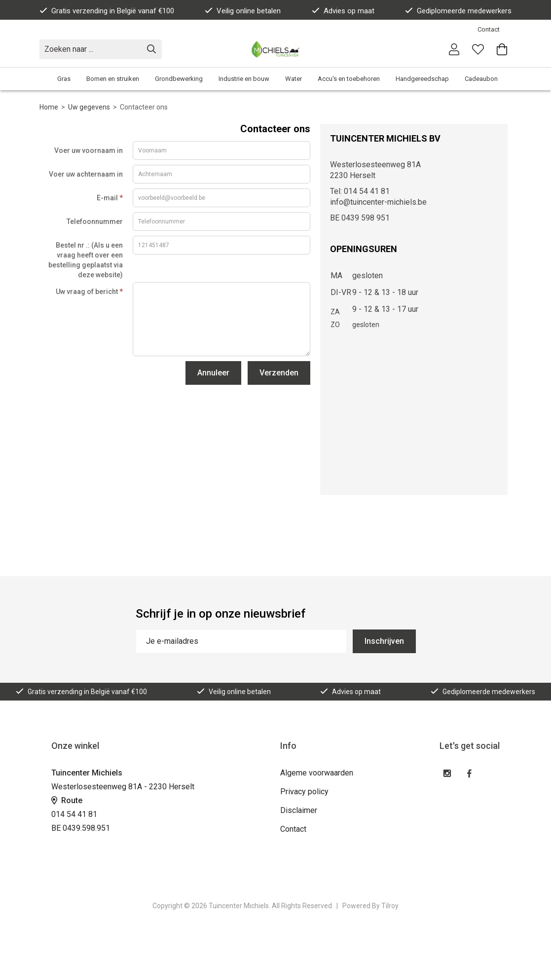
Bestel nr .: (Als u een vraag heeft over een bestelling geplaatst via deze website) (85, 260)
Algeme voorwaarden (316, 772)
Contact (489, 29)
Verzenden (278, 372)
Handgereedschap (422, 78)
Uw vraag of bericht (89, 291)
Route (66, 800)
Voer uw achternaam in (86, 174)
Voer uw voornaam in (88, 150)
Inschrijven (384, 641)
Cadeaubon (481, 78)
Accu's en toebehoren (349, 78)
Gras (64, 78)
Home (48, 107)
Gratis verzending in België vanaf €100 (106, 10)
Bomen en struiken (112, 78)
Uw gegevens (89, 107)
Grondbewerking (179, 78)
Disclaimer (298, 810)
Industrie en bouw (244, 78)
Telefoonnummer (95, 221)
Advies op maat (343, 10)
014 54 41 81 (74, 814)
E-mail (110, 198)
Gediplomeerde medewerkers (458, 10)
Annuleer (213, 372)
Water (293, 78)
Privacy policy (304, 791)
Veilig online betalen (243, 10)
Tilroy (390, 906)
